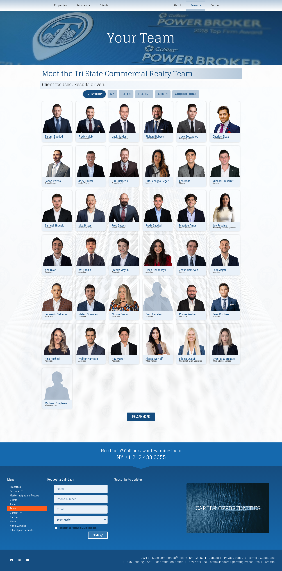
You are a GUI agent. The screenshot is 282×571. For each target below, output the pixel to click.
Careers (14, 517)
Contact (215, 6)
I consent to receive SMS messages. (78, 528)
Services (83, 5)
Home (13, 522)
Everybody (94, 94)
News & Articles (18, 526)
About (177, 6)
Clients (104, 6)
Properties (60, 6)
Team (196, 5)
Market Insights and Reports (24, 496)
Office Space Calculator (22, 530)
